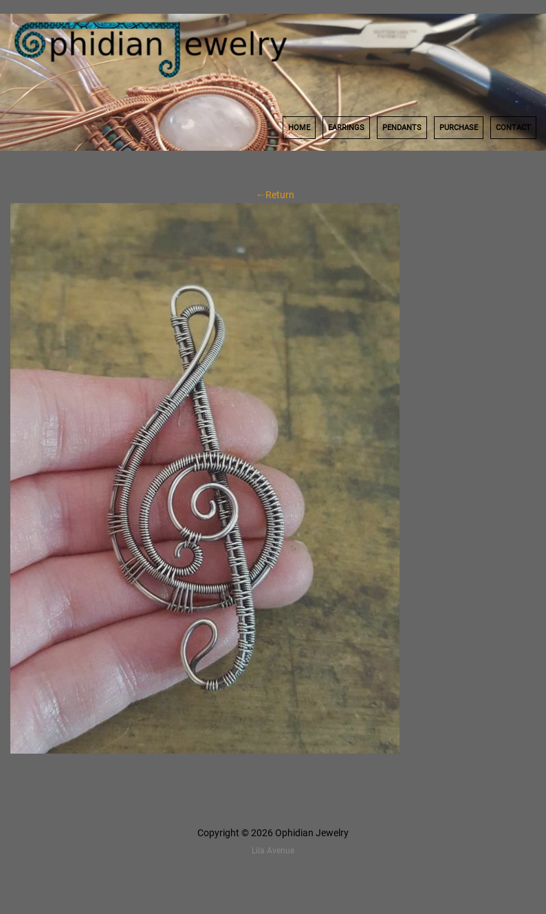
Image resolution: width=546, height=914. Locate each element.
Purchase (458, 127)
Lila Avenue (273, 850)
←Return (273, 194)
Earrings (346, 127)
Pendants (402, 127)
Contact (513, 127)
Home (299, 127)
